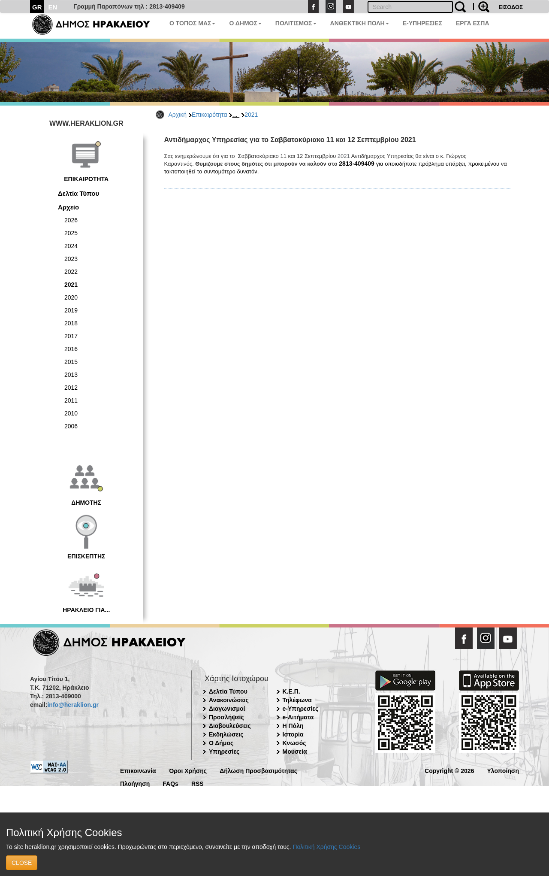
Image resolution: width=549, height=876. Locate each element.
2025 (71, 233)
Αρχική (178, 114)
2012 (71, 387)
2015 (71, 361)
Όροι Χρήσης (188, 770)
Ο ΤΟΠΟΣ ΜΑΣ (192, 23)
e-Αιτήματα (298, 717)
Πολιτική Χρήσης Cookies (326, 846)
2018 (71, 323)
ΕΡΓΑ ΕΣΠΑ (472, 23)
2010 (71, 413)
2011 (71, 400)
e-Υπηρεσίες (301, 708)
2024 (71, 245)
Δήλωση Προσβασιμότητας (258, 770)
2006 (71, 426)
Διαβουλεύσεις (230, 725)
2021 (251, 114)
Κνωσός (294, 743)
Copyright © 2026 (449, 770)
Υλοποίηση (503, 770)
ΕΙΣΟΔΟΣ (510, 7)
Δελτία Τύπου (78, 193)
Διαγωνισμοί (227, 708)
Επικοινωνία (138, 770)
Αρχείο (68, 207)
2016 (71, 349)
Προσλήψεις (226, 717)
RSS (197, 783)
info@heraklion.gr (72, 704)
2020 (71, 297)
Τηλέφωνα (297, 700)
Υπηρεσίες (224, 751)
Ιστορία (293, 734)
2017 (71, 336)
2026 (71, 220)
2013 (71, 374)
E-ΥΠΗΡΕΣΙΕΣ (422, 23)
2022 (71, 271)
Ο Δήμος (221, 743)
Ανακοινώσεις (229, 700)
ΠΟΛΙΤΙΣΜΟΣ (296, 23)
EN (52, 7)
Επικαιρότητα (209, 114)
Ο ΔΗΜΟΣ (245, 23)
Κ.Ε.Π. (291, 691)
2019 (71, 310)
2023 (71, 258)
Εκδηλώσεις (226, 734)
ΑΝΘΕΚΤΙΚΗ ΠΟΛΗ (359, 23)
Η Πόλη (293, 725)
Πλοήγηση (135, 783)
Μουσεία (295, 751)
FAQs (170, 783)
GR (37, 7)
